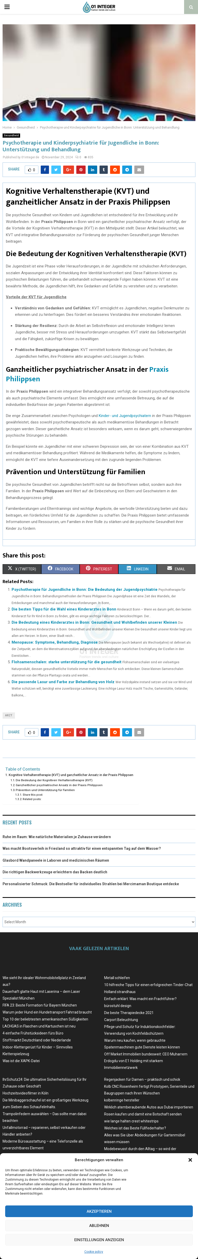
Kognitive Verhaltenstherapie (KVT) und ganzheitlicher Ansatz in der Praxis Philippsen (71, 775)
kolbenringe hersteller (121, 1100)
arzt (8, 715)
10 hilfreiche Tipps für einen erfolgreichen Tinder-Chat (148, 985)
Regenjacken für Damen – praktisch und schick (142, 1079)
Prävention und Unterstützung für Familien (45, 790)
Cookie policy (93, 1252)
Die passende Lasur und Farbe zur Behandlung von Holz (63, 682)
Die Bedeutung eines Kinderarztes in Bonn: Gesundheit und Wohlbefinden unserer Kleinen (94, 622)
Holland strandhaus (120, 992)
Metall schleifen (117, 978)
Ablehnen (99, 1225)
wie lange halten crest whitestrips (131, 1121)
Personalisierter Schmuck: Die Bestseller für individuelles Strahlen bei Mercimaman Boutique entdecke (91, 884)
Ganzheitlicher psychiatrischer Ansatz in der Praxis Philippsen (59, 785)
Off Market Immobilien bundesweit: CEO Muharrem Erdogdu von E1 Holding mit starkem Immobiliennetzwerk (145, 1061)
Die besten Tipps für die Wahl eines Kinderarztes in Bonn (64, 609)
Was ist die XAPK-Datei (21, 1061)
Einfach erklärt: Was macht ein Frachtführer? (140, 999)
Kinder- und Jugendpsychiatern (125, 415)
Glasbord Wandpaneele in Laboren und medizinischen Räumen (56, 860)
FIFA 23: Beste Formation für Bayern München (40, 1005)
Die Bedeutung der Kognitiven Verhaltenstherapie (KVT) (54, 780)
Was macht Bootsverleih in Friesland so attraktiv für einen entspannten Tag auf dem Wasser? (82, 848)
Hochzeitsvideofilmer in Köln (25, 1093)
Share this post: (33, 794)
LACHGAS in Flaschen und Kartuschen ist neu (39, 1026)
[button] (190, 1160)
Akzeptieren (99, 1211)
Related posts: (32, 799)
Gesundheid (11, 135)
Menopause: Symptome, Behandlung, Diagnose (55, 642)
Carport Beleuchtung (121, 1020)
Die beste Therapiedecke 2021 (129, 1013)
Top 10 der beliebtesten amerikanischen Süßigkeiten (45, 1019)
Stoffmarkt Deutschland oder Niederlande (37, 1040)
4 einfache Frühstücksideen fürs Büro (33, 1033)
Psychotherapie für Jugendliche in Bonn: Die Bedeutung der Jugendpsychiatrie (85, 589)
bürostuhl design (117, 1006)
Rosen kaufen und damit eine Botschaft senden (143, 1114)
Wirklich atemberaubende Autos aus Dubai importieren (148, 1107)
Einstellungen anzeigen (99, 1240)
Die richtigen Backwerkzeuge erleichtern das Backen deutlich (55, 872)
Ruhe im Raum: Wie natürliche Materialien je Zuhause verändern (57, 837)
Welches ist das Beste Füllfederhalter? (135, 1128)
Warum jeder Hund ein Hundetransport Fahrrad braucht (47, 1012)
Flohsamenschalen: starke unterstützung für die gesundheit (66, 662)
